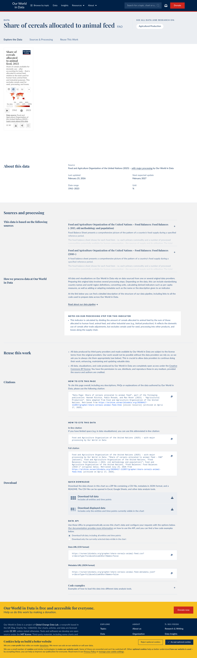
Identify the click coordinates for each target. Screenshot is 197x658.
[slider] (132, 144)
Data (55, 5)
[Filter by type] (169, 72)
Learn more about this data (87, 151)
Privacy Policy (90, 652)
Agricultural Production (150, 26)
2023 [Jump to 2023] (139, 144)
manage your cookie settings (111, 652)
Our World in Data (19, 5)
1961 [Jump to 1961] (16, 144)
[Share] (134, 152)
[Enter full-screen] (140, 152)
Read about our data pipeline (83, 304)
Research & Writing (174, 635)
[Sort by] (166, 65)
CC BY (46, 154)
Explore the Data (13, 39)
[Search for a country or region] (169, 57)
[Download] (128, 152)
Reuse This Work (69, 39)
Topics (103, 635)
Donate (177, 5)
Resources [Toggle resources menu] (78, 5)
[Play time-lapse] (8, 144)
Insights (64, 5)
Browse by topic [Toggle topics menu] (39, 5)
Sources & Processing (41, 39)
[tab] (13, 66)
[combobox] (143, 5)
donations (44, 646)
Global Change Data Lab (47, 631)
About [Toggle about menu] (92, 5)
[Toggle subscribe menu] (166, 5)
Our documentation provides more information (90, 533)
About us (137, 635)
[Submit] (157, 5)
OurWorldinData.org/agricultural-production (24, 154)
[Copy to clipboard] (168, 396)
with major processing (142, 168)
